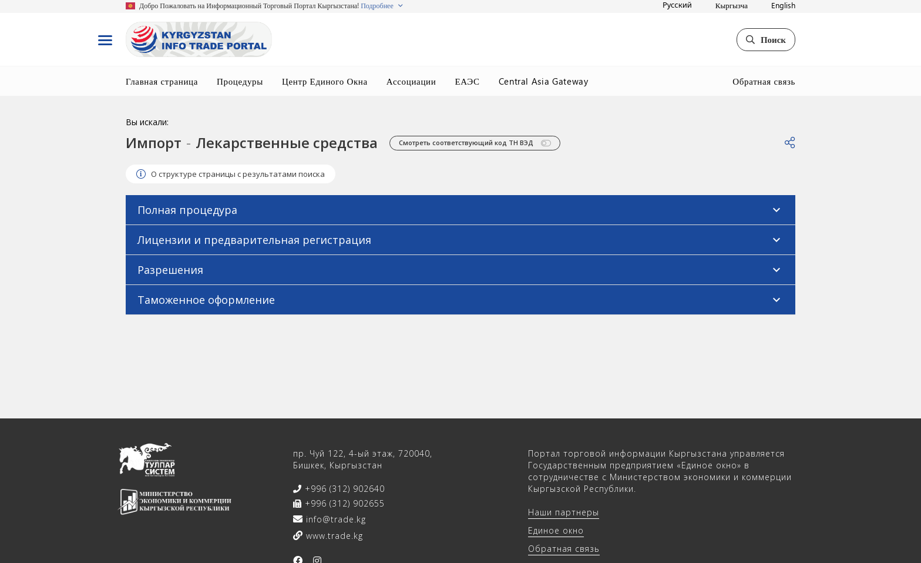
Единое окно (556, 530)
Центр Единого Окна (325, 81)
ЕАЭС (467, 81)
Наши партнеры (563, 512)
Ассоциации (411, 81)
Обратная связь (763, 81)
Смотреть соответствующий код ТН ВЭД (475, 143)
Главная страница (162, 81)
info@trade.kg (334, 519)
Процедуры (240, 81)
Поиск (766, 39)
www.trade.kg (333, 535)
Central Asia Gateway (544, 81)
